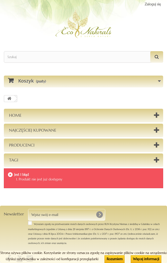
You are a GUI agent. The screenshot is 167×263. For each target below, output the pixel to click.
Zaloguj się (153, 4)
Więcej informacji (146, 259)
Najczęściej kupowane (32, 130)
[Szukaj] (156, 57)
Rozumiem (114, 259)
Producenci (21, 145)
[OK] (99, 214)
